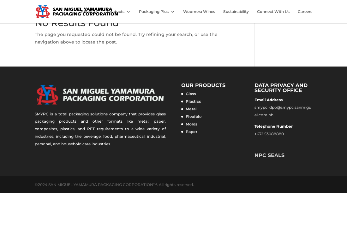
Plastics (193, 101)
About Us (90, 11)
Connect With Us (273, 11)
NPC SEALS (269, 155)
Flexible (194, 116)
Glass (191, 93)
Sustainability (236, 11)
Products (115, 11)
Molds (191, 124)
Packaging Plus (154, 11)
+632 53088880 (269, 133)
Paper (191, 131)
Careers (305, 11)
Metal (191, 109)
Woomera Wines (199, 11)
